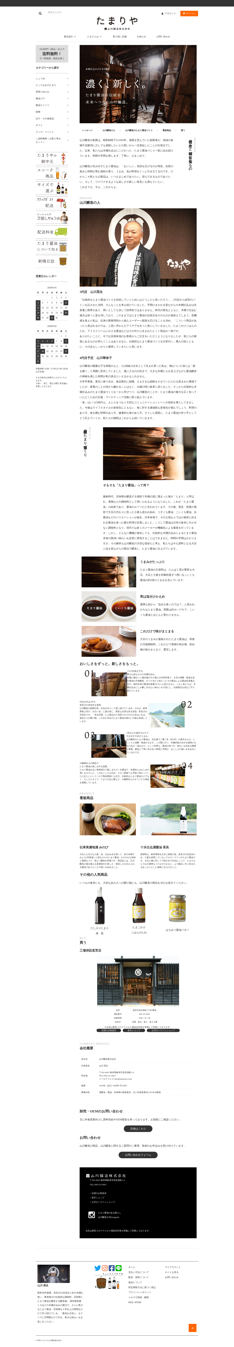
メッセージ (87, 130)
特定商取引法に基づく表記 (142, 1287)
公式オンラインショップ (163, 1030)
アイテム (188, 13)
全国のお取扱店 (108, 1030)
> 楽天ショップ (97, 1197)
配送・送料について (138, 1277)
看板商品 (166, 130)
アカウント (170, 13)
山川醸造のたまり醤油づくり (139, 130)
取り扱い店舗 (120, 36)
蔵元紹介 (70, 36)
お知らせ (141, 36)
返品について (135, 1282)
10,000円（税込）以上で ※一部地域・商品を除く (52, 54)
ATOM (138, 1302)
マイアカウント (173, 1267)
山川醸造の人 (109, 130)
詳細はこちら (138, 1128)
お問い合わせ (163, 36)
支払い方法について (138, 1272)
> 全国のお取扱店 (98, 1193)
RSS (130, 1302)
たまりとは (95, 36)
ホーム (131, 1267)
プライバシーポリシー (139, 1292)
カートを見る (172, 1272)
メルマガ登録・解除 (138, 1297)
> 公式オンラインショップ (102, 1202)
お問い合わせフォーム (138, 1155)
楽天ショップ (134, 1030)
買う (183, 130)
